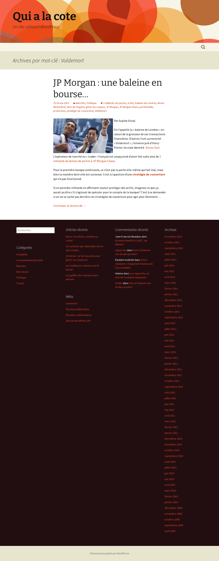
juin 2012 (169, 334)
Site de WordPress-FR (78, 320)
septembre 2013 (174, 248)
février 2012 (171, 357)
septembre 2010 (174, 456)
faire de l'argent (75, 107)
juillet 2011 (170, 398)
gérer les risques (95, 107)
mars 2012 (170, 352)
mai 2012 (169, 340)
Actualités (22, 254)
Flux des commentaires (79, 315)
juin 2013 (169, 265)
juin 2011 (169, 404)
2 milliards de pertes (114, 103)
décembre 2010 (173, 438)
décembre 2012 (173, 300)
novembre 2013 (173, 236)
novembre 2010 (173, 444)
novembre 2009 (173, 513)
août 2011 (170, 392)
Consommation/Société (29, 260)
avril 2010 (170, 484)
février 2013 (171, 288)
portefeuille (146, 107)
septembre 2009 (174, 525)
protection (59, 110)
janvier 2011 (171, 433)
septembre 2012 (174, 317)
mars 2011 (170, 421)
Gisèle (118, 283)
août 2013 (170, 254)
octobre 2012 (172, 311)
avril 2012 (170, 346)
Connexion (71, 303)
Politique (92, 103)
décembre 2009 (173, 508)
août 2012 (170, 323)
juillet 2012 (170, 329)
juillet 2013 (170, 259)
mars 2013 (170, 282)
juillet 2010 (170, 467)
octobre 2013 (172, 242)
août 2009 (170, 531)
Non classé (22, 271)
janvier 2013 (171, 294)
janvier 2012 (171, 363)
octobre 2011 (172, 381)
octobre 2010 (172, 450)
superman (120, 250)
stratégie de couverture (80, 110)
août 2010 (170, 461)
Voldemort (101, 110)
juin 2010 (169, 473)
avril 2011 (170, 415)
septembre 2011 (174, 386)
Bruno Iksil (153, 147)
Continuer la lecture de (69, 205)
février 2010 (171, 496)
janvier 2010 (171, 502)
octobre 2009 (172, 519)
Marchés (80, 103)
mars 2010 (170, 490)
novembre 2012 (173, 306)
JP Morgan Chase (128, 107)
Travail (19, 283)
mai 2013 (169, 271)
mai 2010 (169, 479)
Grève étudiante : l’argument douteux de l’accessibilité (134, 263)
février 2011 (171, 427)
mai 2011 (169, 409)
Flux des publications (77, 309)
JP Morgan (112, 107)
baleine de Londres (146, 103)
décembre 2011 (173, 369)
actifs (130, 103)
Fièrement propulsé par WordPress (109, 553)
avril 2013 (170, 277)
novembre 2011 (173, 375)
